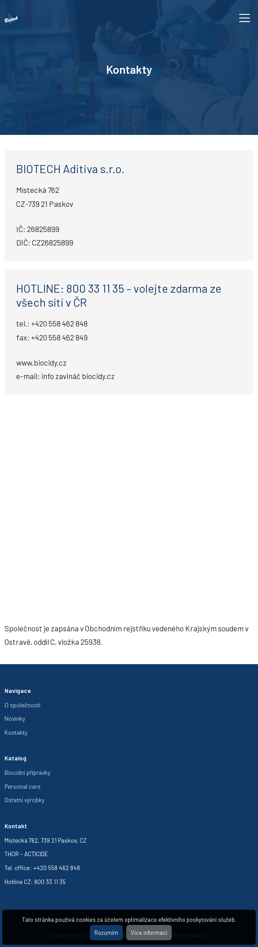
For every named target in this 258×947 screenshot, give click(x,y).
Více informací (149, 932)
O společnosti (22, 705)
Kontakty (15, 732)
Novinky (14, 718)
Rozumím (106, 932)
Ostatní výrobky (24, 800)
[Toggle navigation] (244, 17)
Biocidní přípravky (27, 772)
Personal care (22, 786)
